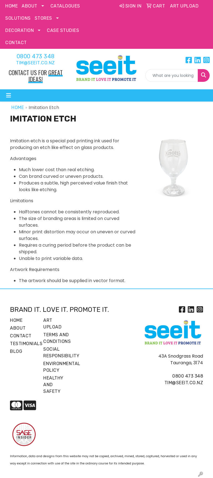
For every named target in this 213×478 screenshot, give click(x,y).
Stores (43, 18)
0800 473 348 (36, 56)
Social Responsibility (56, 352)
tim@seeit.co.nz (35, 62)
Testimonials (23, 343)
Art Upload (52, 324)
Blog (16, 351)
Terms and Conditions (56, 338)
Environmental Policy (56, 367)
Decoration (19, 30)
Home (11, 6)
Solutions (18, 18)
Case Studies (63, 30)
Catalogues (65, 6)
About (29, 6)
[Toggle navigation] (8, 95)
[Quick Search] (171, 75)
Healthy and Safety (53, 384)
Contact (16, 42)
